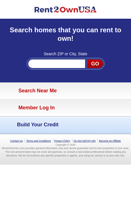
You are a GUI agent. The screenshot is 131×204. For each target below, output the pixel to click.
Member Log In (29, 108)
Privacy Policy (62, 140)
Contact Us (16, 140)
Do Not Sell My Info (85, 140)
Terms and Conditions (38, 140)
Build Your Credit (30, 125)
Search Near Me (30, 91)
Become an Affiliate (110, 140)
